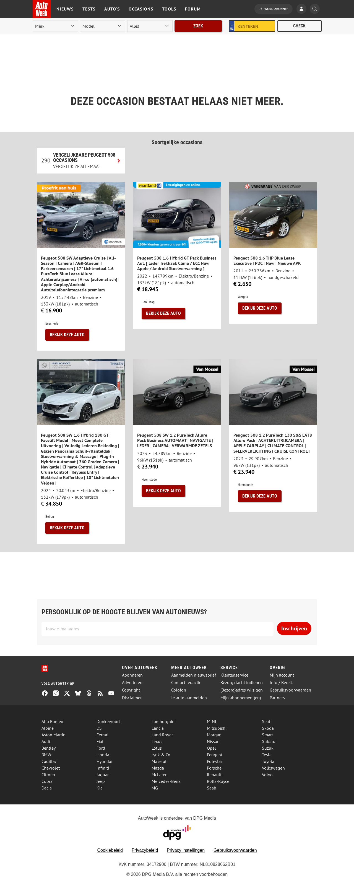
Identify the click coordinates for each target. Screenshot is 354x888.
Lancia (158, 728)
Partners (277, 697)
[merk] (55, 26)
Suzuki (268, 748)
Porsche (214, 768)
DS (99, 728)
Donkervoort (108, 721)
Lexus (157, 741)
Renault (214, 774)
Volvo (267, 774)
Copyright (131, 690)
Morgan (214, 734)
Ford (101, 748)
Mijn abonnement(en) (240, 697)
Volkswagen (273, 768)
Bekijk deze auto (67, 334)
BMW (46, 754)
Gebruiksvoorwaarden (290, 690)
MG (155, 788)
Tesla (267, 754)
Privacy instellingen (186, 850)
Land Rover (162, 734)
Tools (169, 9)
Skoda (268, 728)
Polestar (214, 761)
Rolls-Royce (218, 781)
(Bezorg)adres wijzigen (241, 690)
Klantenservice (234, 675)
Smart (267, 734)
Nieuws (65, 9)
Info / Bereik (281, 682)
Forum (193, 9)
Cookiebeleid (110, 850)
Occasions (141, 9)
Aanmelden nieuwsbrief (193, 675)
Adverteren (132, 682)
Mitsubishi (217, 728)
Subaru (268, 741)
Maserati (160, 761)
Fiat (100, 741)
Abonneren (132, 675)
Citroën (48, 774)
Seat (266, 721)
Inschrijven (294, 628)
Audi (45, 741)
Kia (100, 788)
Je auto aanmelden (189, 697)
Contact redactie (186, 682)
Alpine (47, 728)
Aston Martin (53, 734)
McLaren (160, 774)
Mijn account (282, 675)
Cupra (47, 781)
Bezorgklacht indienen (241, 682)
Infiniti (103, 768)
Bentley (48, 748)
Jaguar (103, 774)
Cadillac (49, 761)
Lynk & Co (161, 754)
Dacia (46, 788)
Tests (88, 9)
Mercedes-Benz (166, 781)
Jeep (101, 781)
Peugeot (214, 754)
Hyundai (104, 761)
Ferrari (102, 734)
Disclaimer (132, 697)
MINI (211, 721)
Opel (211, 748)
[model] (102, 26)
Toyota (268, 761)
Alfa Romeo (52, 721)
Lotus (157, 748)
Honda (103, 754)
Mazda (158, 768)
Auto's (112, 9)
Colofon (178, 690)
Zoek (198, 26)
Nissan (213, 741)
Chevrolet (50, 768)
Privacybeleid (145, 850)
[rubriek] (150, 26)
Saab (211, 788)
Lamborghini (164, 721)
